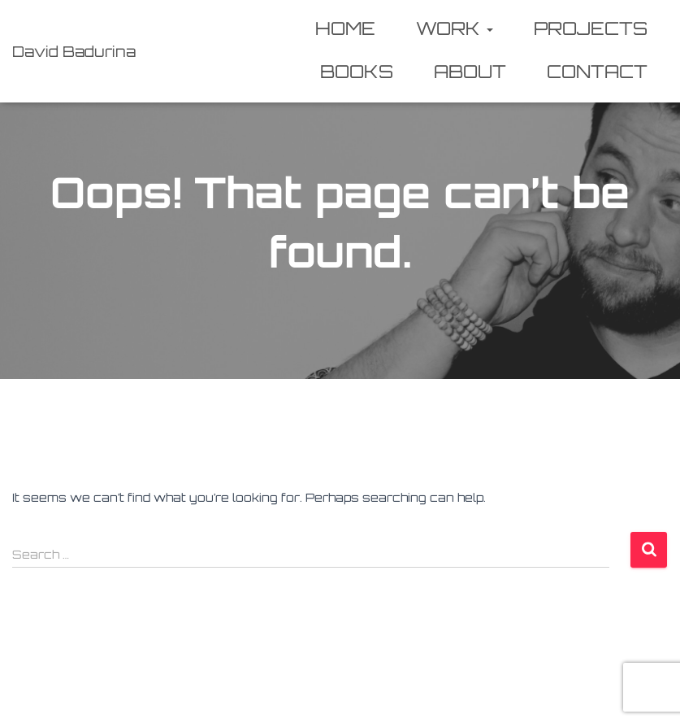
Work (454, 28)
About (470, 71)
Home (345, 28)
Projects (591, 28)
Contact (597, 71)
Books (356, 71)
